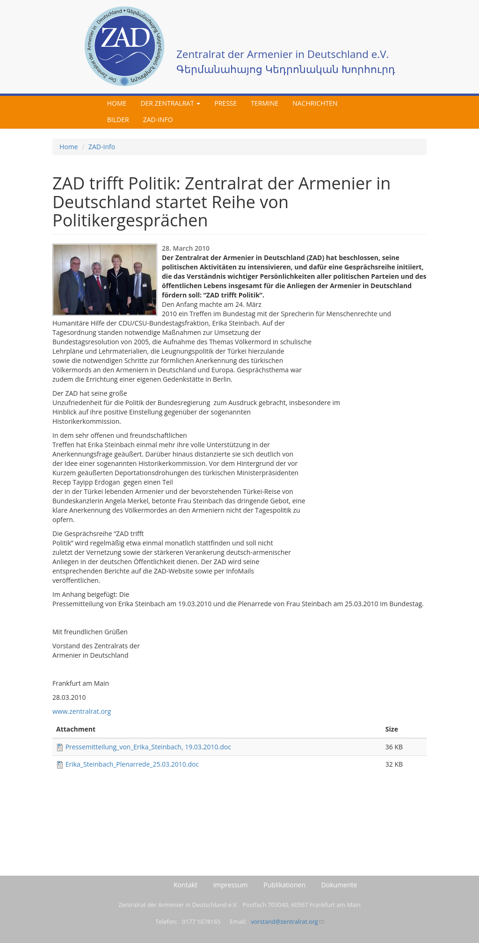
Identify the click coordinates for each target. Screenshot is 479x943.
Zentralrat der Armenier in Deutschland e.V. (282, 54)
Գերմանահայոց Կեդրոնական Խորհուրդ (285, 69)
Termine (264, 103)
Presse (225, 103)
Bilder (118, 119)
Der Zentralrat (170, 103)
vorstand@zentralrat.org (287, 922)
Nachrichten (314, 103)
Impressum (230, 884)
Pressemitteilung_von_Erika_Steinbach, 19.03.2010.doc (148, 746)
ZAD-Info (158, 119)
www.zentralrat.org (81, 711)
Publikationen (284, 884)
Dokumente (339, 884)
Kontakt (185, 884)
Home (117, 103)
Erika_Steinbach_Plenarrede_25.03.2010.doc (132, 764)
